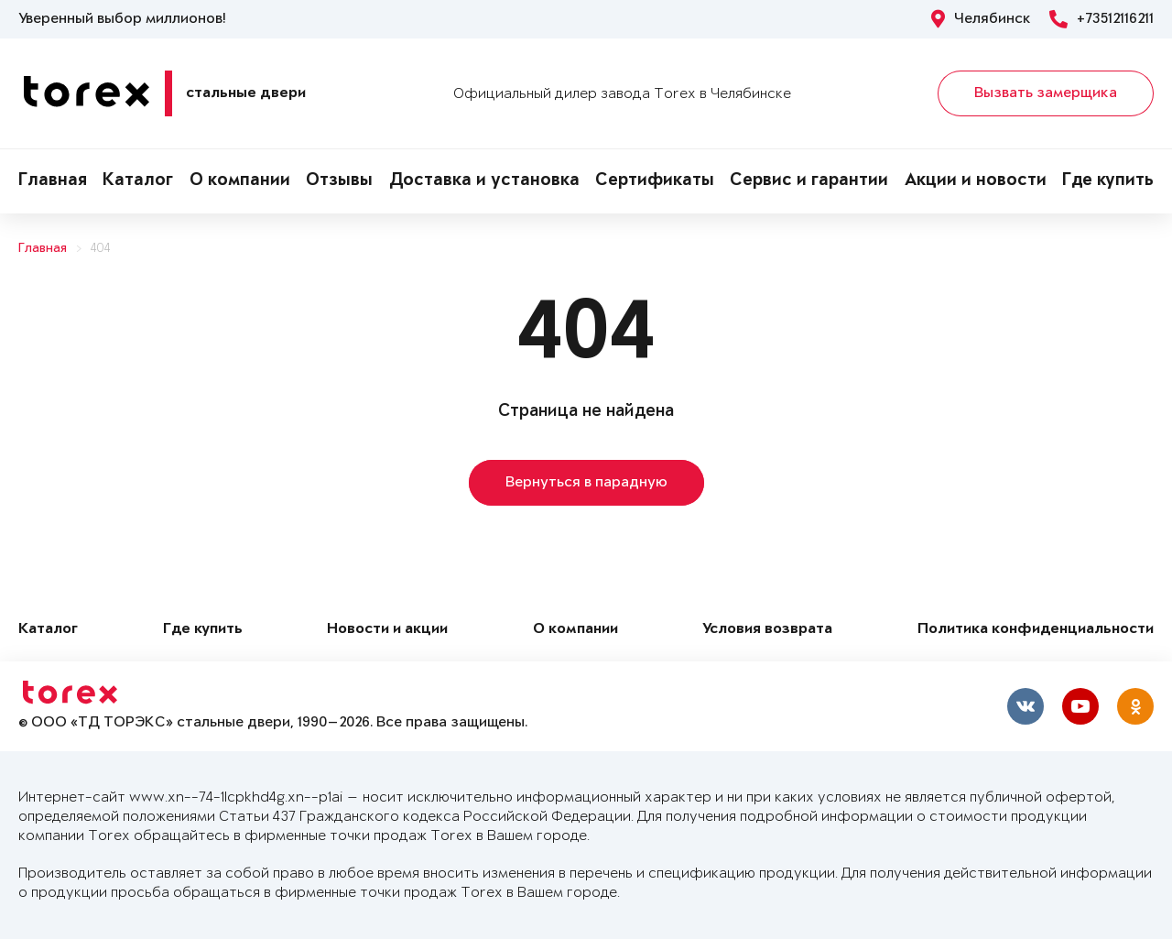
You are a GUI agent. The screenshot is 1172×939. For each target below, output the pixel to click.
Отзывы (339, 181)
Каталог (138, 181)
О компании (240, 181)
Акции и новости (976, 181)
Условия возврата (767, 630)
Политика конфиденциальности (1035, 630)
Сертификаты (654, 181)
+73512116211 (1101, 19)
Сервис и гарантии (809, 181)
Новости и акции (387, 630)
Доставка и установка (484, 181)
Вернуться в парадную (586, 483)
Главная (52, 181)
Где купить (1108, 181)
